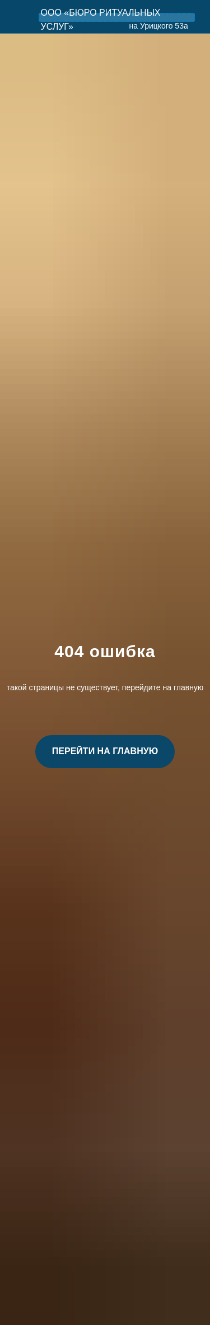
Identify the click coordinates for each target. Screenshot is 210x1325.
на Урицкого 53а (158, 25)
